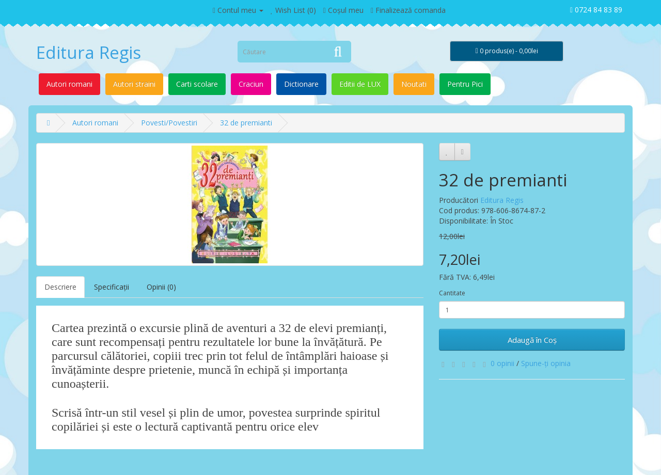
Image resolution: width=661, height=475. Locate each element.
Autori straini (134, 84)
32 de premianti (246, 123)
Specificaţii (111, 287)
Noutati (414, 84)
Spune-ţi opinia (546, 363)
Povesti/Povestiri (169, 123)
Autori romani (69, 84)
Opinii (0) (161, 287)
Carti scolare (197, 84)
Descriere (60, 287)
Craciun (251, 84)
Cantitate (452, 293)
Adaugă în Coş (532, 340)
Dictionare (301, 84)
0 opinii (502, 363)
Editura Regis (88, 52)
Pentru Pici (465, 84)
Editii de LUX (360, 84)
